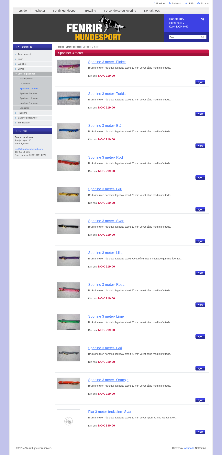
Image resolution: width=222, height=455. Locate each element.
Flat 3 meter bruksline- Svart (110, 412)
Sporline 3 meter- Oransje (108, 380)
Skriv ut (205, 3)
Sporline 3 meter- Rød (105, 157)
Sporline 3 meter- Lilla (105, 253)
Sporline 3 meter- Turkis (107, 94)
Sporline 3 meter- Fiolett (107, 62)
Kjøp (200, 82)
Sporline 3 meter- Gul (105, 189)
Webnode (189, 448)
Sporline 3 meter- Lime (106, 316)
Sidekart (176, 3)
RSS (191, 3)
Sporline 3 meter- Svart (106, 221)
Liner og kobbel (73, 47)
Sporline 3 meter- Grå (105, 348)
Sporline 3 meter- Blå (104, 126)
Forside (160, 3)
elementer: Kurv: (178, 22)
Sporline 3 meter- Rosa (106, 285)
